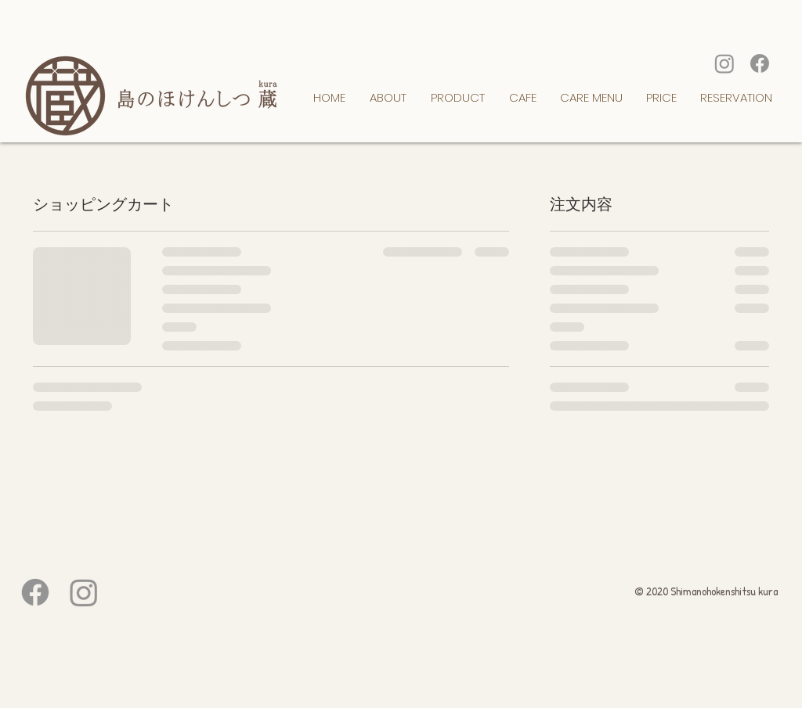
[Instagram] (724, 63)
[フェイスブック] (759, 63)
